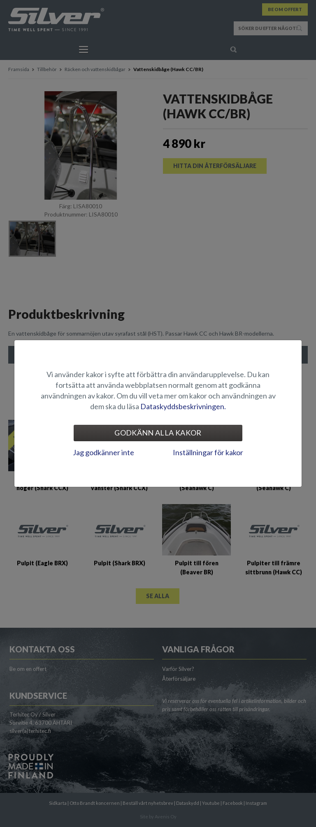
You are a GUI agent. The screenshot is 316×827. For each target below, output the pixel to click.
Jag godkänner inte (103, 452)
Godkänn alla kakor (157, 432)
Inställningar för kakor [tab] (208, 452)
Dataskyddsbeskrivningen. (183, 406)
